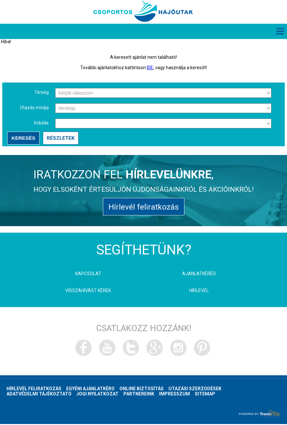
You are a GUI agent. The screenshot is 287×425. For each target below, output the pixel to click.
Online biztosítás (141, 389)
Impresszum (174, 394)
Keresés (23, 138)
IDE (150, 68)
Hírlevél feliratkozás (143, 207)
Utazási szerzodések (194, 389)
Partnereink (138, 394)
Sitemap (205, 394)
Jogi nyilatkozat (97, 394)
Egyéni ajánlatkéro (90, 389)
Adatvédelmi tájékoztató (38, 394)
